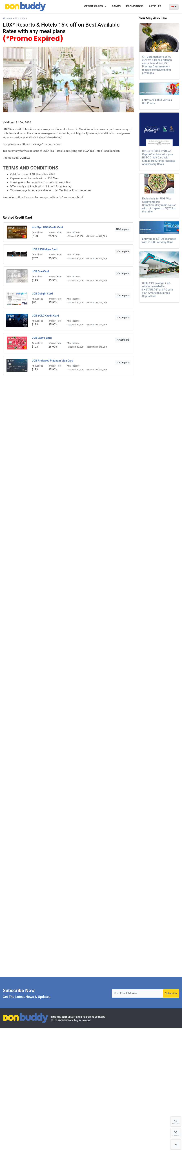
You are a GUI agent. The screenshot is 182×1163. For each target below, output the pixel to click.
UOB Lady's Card (42, 337)
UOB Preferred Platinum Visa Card (52, 360)
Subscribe (171, 993)
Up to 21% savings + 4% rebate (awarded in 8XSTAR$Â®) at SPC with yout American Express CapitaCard (157, 289)
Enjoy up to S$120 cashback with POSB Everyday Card (159, 240)
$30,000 (79, 236)
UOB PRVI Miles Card (44, 249)
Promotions (21, 18)
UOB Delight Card (42, 293)
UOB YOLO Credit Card (45, 315)
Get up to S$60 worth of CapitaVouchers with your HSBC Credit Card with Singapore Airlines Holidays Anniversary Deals (159, 157)
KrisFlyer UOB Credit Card (47, 227)
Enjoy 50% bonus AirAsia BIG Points (157, 101)
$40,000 (103, 236)
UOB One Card (40, 271)
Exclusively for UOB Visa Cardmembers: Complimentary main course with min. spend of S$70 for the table (159, 205)
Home (7, 18)
